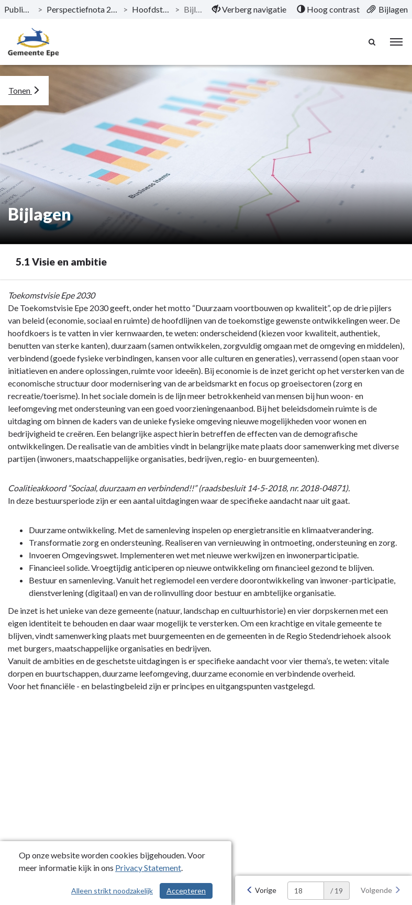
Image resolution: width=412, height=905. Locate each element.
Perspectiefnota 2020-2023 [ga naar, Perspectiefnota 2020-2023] (83, 9)
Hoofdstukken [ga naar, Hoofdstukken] (151, 9)
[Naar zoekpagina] (372, 42)
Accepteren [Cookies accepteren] (186, 890)
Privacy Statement (148, 868)
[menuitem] (249, 9)
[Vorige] (261, 890)
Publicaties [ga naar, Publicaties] (19, 9)
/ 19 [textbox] (336, 890)
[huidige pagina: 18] (305, 890)
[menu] (396, 41)
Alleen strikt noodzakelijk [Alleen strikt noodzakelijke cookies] (112, 890)
